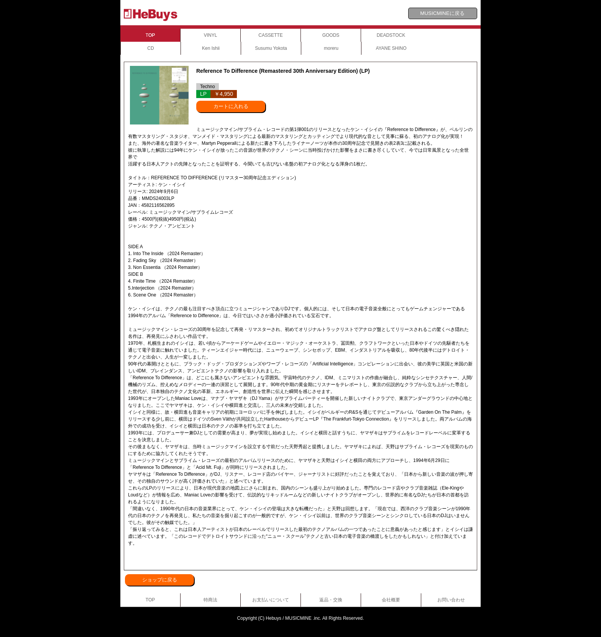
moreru (331, 48)
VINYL (210, 35)
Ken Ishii (211, 48)
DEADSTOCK (391, 35)
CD (150, 48)
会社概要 (391, 600)
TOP (150, 35)
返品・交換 (330, 600)
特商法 (210, 600)
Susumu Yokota (271, 48)
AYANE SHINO (391, 48)
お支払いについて (270, 600)
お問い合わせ (451, 600)
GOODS (331, 35)
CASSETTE (270, 35)
